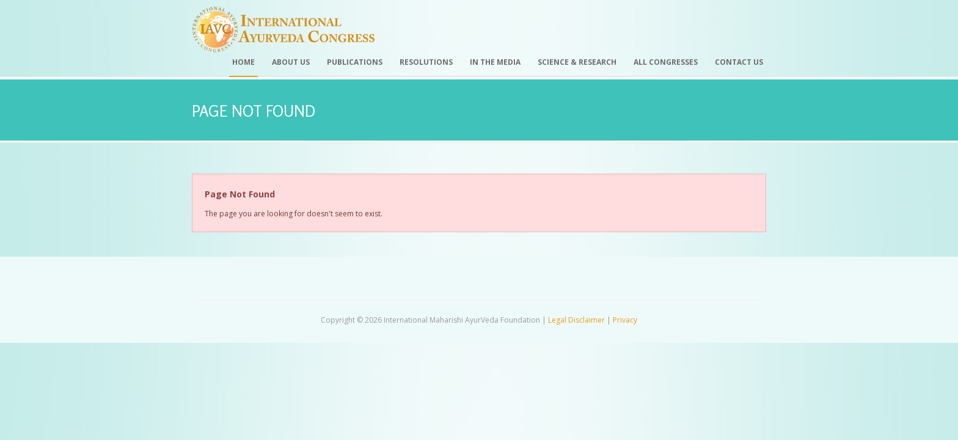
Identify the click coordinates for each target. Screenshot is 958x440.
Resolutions (426, 62)
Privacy (625, 320)
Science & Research (577, 62)
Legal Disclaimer (576, 320)
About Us (291, 62)
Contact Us (739, 62)
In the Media (495, 62)
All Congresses (666, 62)
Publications (354, 62)
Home (243, 62)
